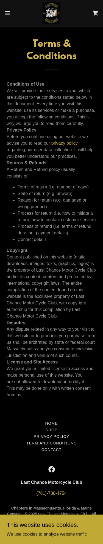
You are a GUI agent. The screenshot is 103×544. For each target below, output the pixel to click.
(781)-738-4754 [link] (51, 493)
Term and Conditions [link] (51, 443)
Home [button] (51, 423)
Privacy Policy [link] (51, 436)
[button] (9, 13)
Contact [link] (51, 449)
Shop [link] (52, 430)
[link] (51, 13)
